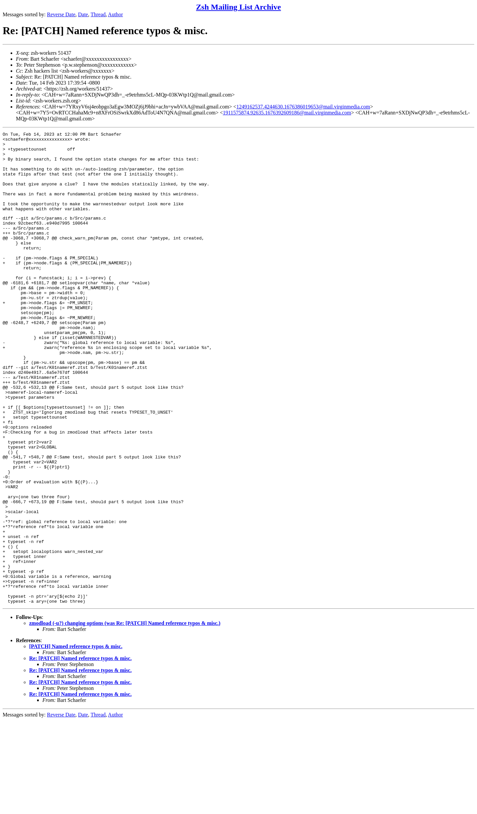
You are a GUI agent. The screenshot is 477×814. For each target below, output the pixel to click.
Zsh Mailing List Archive (238, 7)
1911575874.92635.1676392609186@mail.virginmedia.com (287, 112)
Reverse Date (61, 14)
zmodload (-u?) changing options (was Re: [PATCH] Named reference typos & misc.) (124, 716)
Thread (97, 14)
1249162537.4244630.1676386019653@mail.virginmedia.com (303, 106)
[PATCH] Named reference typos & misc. (75, 740)
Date (83, 14)
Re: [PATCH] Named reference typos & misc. (80, 752)
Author (115, 14)
